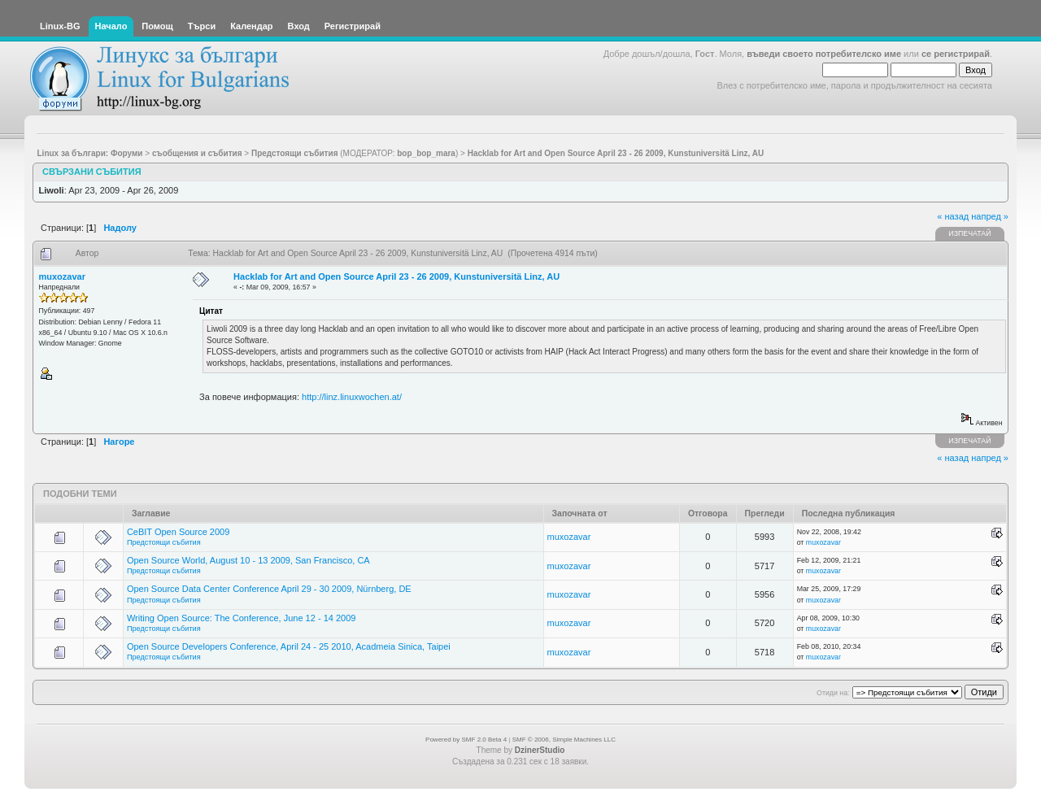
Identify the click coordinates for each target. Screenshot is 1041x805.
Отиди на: (833, 693)
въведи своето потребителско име (824, 54)
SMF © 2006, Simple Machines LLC (564, 739)
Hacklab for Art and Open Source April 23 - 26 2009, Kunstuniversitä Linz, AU (396, 276)
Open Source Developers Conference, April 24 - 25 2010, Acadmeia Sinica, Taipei (289, 646)
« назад (953, 216)
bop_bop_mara (426, 153)
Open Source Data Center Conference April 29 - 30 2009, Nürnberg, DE (269, 589)
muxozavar (62, 276)
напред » (989, 216)
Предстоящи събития (164, 542)
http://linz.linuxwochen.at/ (352, 397)
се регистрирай (955, 54)
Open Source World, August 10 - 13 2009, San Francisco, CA (248, 560)
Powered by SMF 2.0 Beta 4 (466, 739)
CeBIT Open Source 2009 (178, 532)
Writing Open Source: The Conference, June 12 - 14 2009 (241, 618)
